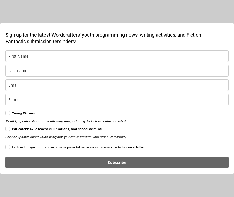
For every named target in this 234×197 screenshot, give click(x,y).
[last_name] (117, 71)
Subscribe (117, 162)
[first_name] (117, 56)
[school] (117, 99)
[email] (117, 85)
